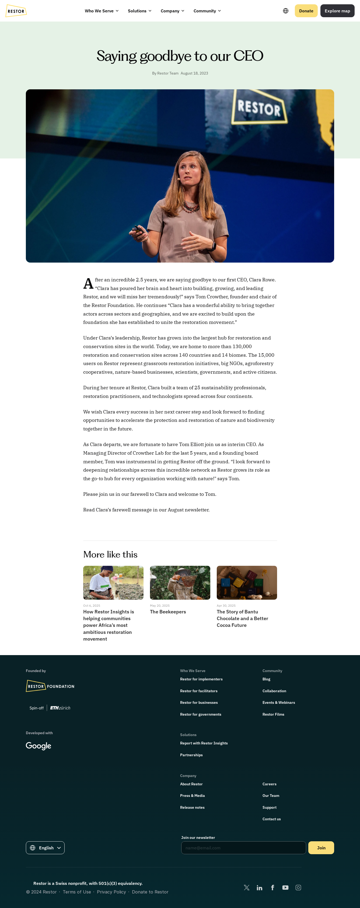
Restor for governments (200, 714)
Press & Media (192, 795)
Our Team (271, 795)
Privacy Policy (111, 892)
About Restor (191, 784)
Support (270, 807)
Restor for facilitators (199, 690)
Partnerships (191, 754)
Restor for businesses (199, 702)
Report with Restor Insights (204, 743)
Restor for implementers (201, 679)
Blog (266, 679)
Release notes (192, 807)
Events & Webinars (279, 702)
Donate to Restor (150, 892)
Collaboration (274, 690)
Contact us (272, 819)
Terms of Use (77, 892)
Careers (270, 784)
